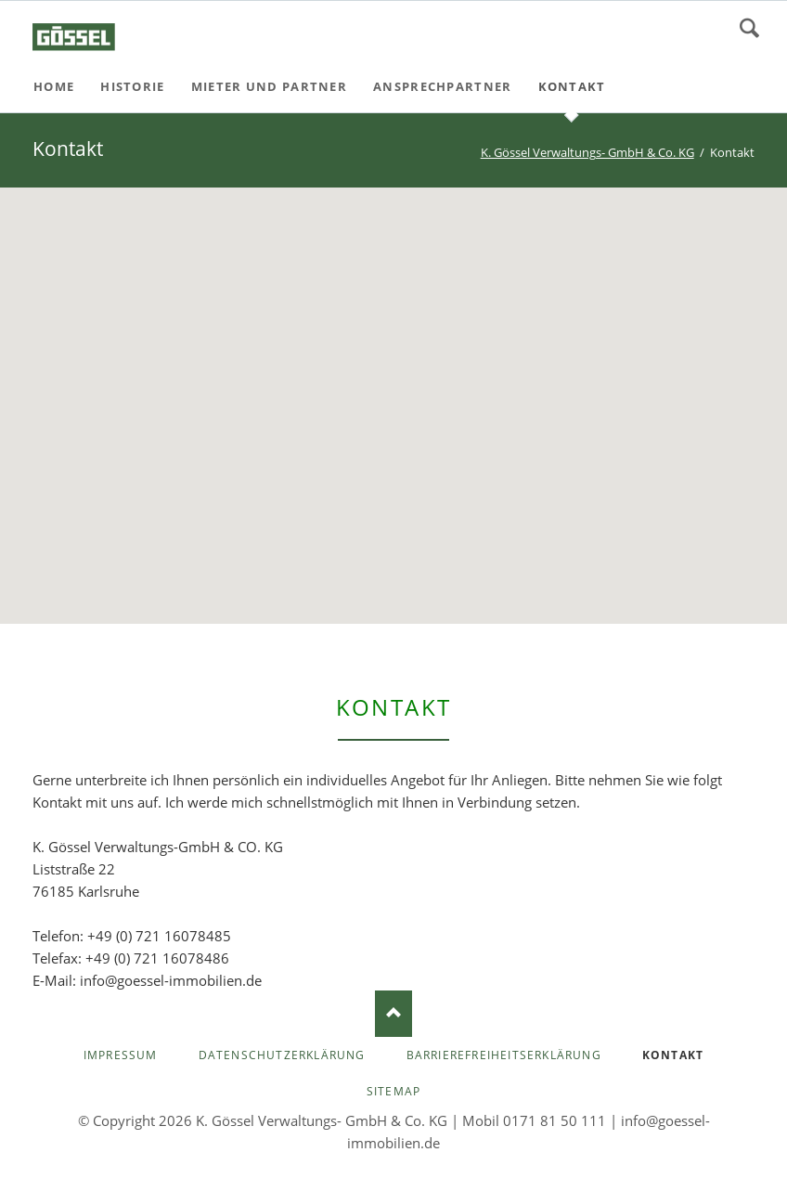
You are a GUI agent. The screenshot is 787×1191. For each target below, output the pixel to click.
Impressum (121, 1055)
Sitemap (393, 1091)
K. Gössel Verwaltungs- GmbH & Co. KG (587, 152)
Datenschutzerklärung (282, 1055)
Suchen (749, 28)
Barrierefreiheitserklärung (503, 1055)
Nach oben (393, 1013)
